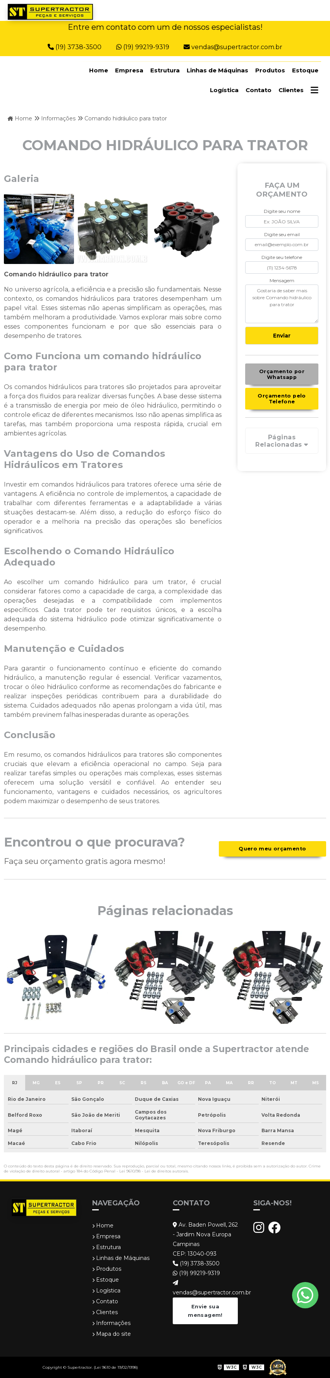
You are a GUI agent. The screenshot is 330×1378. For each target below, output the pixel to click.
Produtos (270, 70)
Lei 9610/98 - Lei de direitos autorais (153, 1171)
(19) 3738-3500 (75, 47)
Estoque (305, 70)
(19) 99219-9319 (143, 47)
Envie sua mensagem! (205, 1311)
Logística (224, 90)
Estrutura (165, 70)
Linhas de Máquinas (217, 70)
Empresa (129, 70)
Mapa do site (111, 1333)
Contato (259, 90)
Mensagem (282, 280)
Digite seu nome (282, 211)
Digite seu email (282, 234)
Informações (111, 1323)
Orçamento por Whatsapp (281, 374)
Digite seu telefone (281, 257)
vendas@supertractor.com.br (233, 47)
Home (98, 70)
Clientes (291, 90)
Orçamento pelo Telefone (282, 398)
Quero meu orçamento (272, 849)
